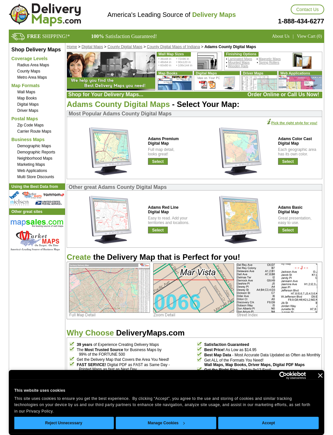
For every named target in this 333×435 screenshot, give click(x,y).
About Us (280, 36)
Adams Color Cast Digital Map (295, 141)
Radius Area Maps (33, 65)
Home (72, 47)
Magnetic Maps (270, 59)
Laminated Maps (240, 59)
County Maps (28, 71)
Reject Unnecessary (63, 423)
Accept (268, 423)
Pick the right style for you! (294, 123)
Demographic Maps (34, 146)
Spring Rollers (269, 62)
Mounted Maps (238, 62)
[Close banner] (320, 375)
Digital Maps (28, 104)
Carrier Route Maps (34, 131)
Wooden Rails (238, 66)
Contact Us (307, 9)
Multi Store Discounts (35, 177)
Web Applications (32, 170)
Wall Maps (26, 92)
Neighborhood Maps (34, 158)
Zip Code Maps (30, 125)
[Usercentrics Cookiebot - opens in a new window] (277, 375)
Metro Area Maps (32, 77)
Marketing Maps (31, 164)
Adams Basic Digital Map (290, 209)
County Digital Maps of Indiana (173, 47)
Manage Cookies (166, 423)
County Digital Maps (124, 47)
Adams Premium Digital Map (163, 141)
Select (158, 161)
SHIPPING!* (48, 36)
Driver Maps (27, 110)
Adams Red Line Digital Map (163, 209)
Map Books (27, 98)
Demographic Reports (36, 152)
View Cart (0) (309, 36)
